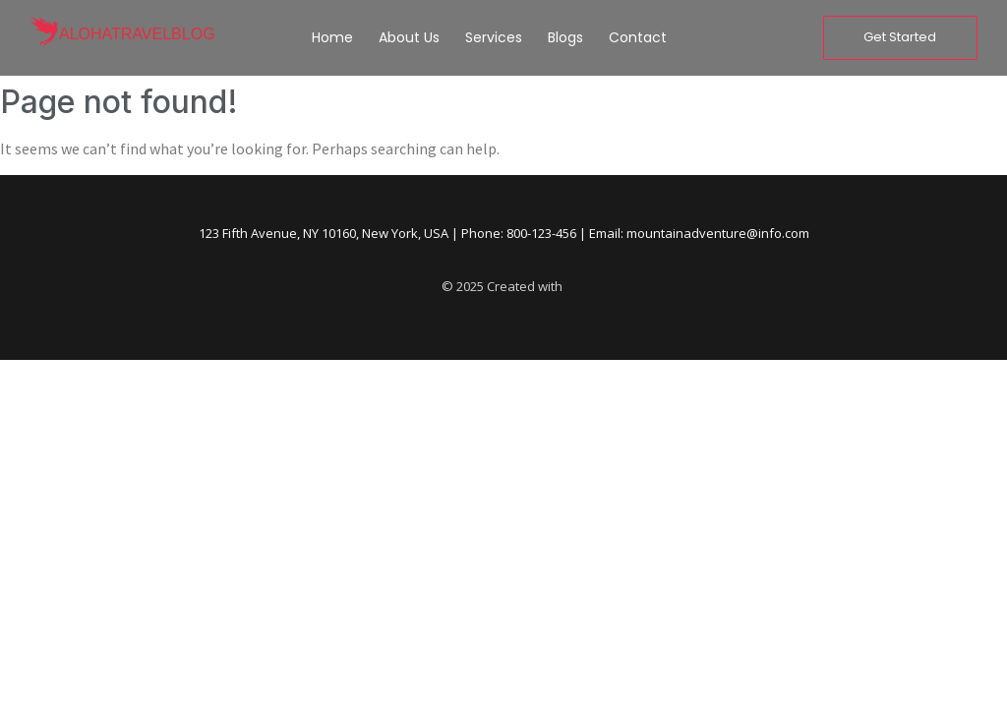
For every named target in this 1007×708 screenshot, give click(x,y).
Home (332, 37)
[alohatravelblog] (44, 33)
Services (493, 37)
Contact (638, 37)
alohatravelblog (137, 34)
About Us (409, 37)
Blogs (565, 37)
